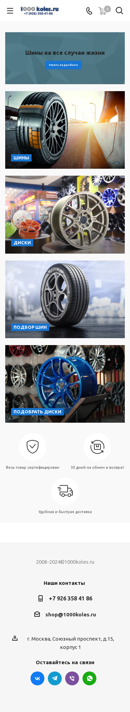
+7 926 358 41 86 (70, 598)
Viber (72, 678)
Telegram (55, 678)
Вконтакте (37, 678)
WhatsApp (89, 678)
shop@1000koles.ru (70, 614)
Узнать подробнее (63, 65)
